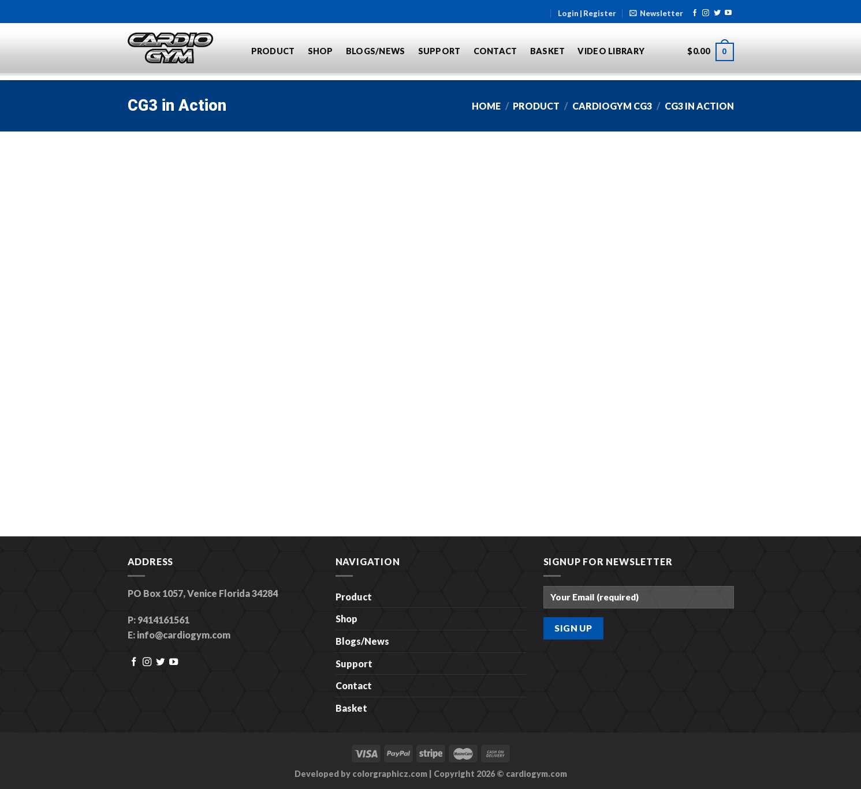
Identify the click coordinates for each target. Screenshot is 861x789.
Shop (320, 51)
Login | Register (587, 13)
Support (439, 51)
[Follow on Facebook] (694, 13)
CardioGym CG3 (612, 105)
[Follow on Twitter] (717, 13)
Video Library (610, 51)
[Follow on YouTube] (728, 13)
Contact (495, 51)
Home (486, 105)
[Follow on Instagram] (705, 13)
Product (273, 51)
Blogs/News (375, 51)
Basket (547, 51)
